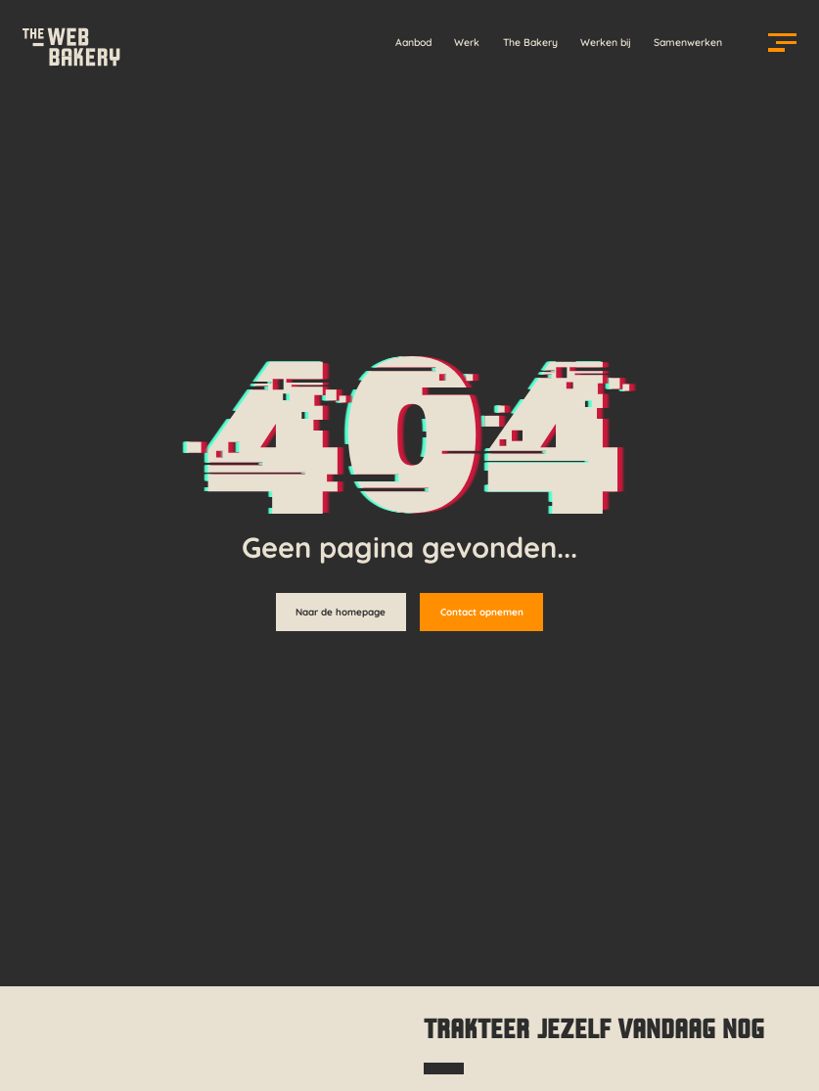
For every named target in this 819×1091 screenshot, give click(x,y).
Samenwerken (688, 42)
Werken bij (605, 42)
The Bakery (530, 42)
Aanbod (413, 42)
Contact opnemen (481, 611)
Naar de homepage (341, 611)
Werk (466, 42)
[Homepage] (71, 42)
